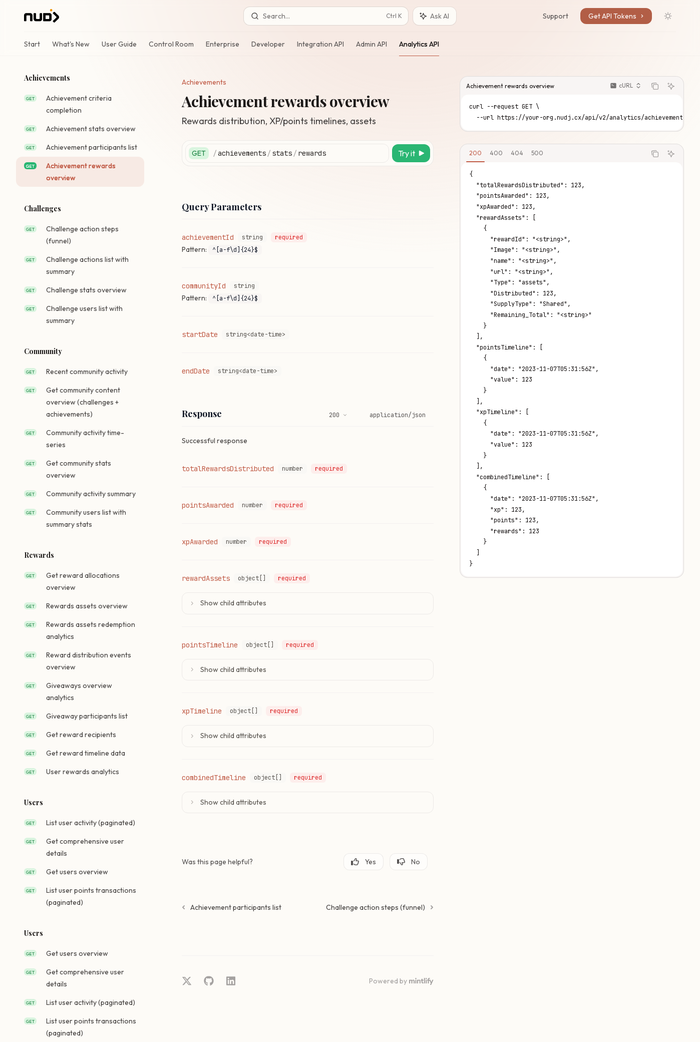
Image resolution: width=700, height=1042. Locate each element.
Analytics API (419, 48)
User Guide (119, 48)
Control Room (171, 48)
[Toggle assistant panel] (434, 16)
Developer (268, 48)
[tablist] (552, 153)
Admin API (371, 48)
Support (555, 16)
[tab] (475, 153)
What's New (71, 48)
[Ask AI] (670, 86)
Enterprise (222, 48)
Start (32, 48)
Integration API (320, 48)
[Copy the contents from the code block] (654, 86)
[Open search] (326, 16)
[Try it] (411, 153)
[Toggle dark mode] (668, 16)
